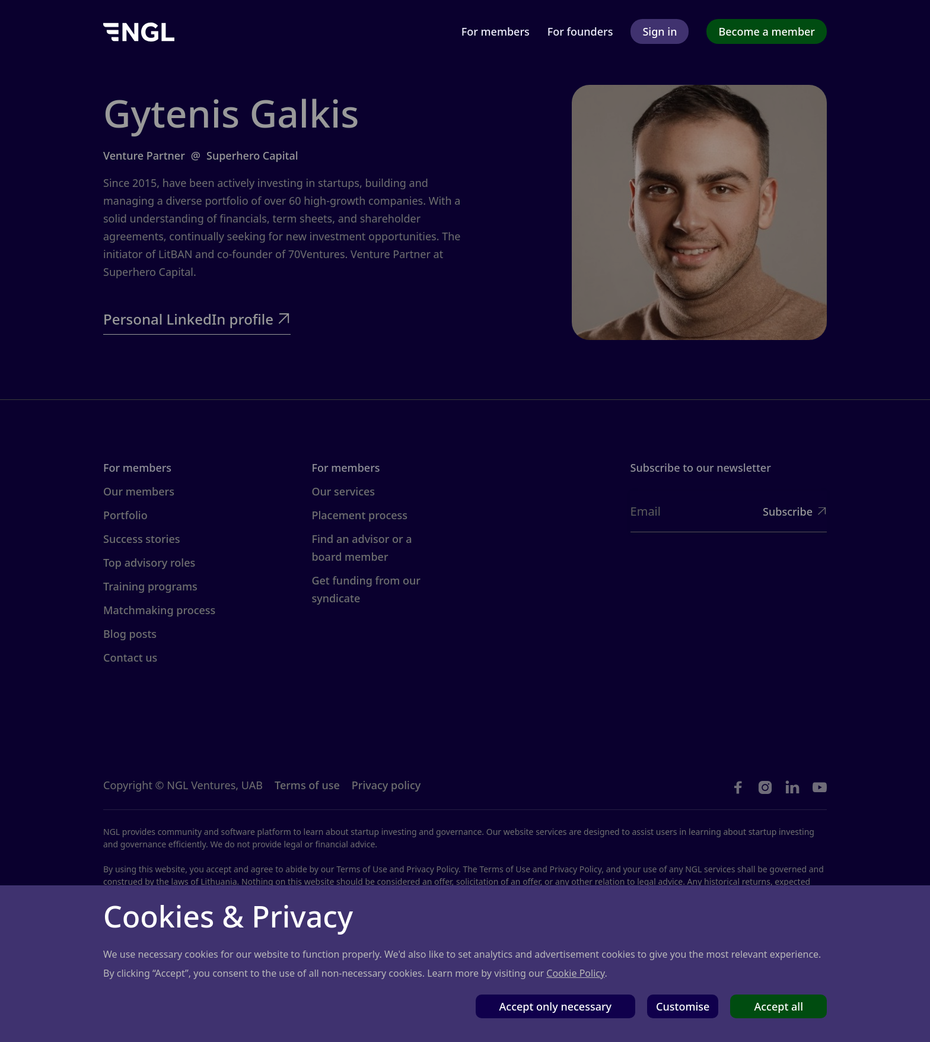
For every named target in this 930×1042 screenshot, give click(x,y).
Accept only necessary (555, 1006)
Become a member (766, 31)
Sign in (659, 31)
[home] (138, 31)
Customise (682, 1006)
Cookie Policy (575, 973)
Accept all (778, 1006)
